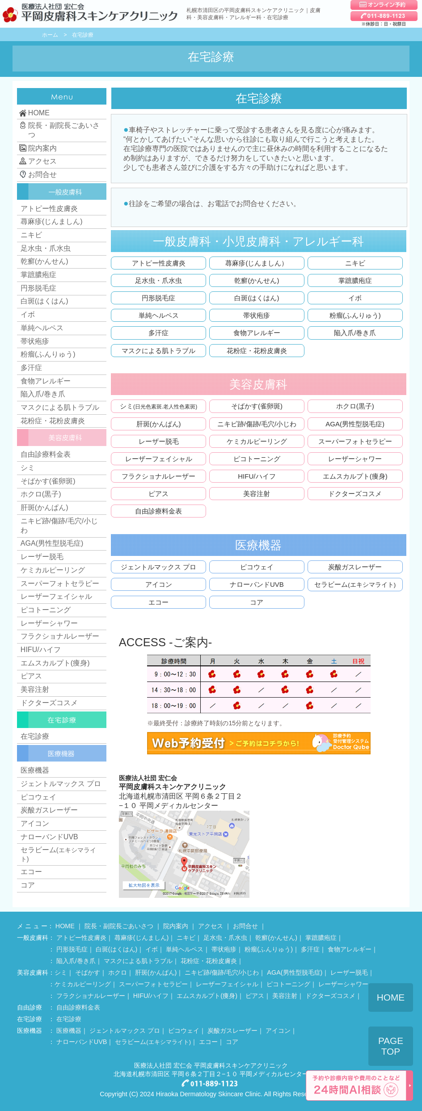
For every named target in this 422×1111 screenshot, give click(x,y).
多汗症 (158, 333)
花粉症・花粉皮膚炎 (257, 350)
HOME (65, 926)
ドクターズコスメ (355, 493)
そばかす (87, 972)
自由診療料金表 (158, 511)
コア (256, 602)
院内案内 (175, 926)
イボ (355, 298)
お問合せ (245, 926)
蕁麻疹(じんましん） (256, 263)
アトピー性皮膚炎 (159, 263)
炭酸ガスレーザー (355, 567)
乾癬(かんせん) (256, 280)
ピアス (158, 493)
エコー (158, 602)
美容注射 (256, 493)
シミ (158, 406)
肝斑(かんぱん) (158, 424)
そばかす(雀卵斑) (257, 406)
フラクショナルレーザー (158, 476)
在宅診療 (35, 736)
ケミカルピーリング (257, 441)
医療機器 (35, 770)
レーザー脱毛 (159, 441)
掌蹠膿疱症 (355, 280)
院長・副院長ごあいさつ (118, 926)
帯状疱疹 (256, 315)
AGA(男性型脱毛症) (354, 424)
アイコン (158, 584)
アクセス (210, 926)
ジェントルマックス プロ (158, 567)
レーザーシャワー (355, 459)
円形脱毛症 (158, 298)
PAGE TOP (390, 1045)
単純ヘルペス (159, 315)
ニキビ (355, 263)
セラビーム (355, 584)
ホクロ (117, 972)
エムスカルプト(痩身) (355, 476)
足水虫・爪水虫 (158, 280)
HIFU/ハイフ (256, 476)
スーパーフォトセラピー (355, 441)
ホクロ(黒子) (355, 406)
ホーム (50, 35)
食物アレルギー (256, 333)
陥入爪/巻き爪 (355, 333)
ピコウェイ (257, 567)
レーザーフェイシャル (158, 459)
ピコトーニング (256, 459)
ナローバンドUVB (257, 584)
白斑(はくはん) (256, 298)
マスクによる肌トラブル (158, 350)
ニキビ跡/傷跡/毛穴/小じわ (257, 424)
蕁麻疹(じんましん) (52, 221)
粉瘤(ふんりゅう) (355, 315)
